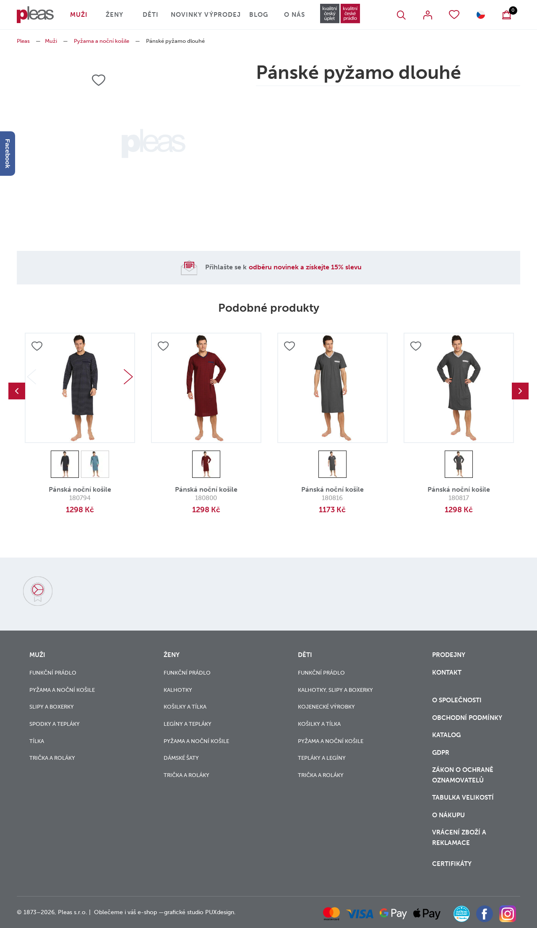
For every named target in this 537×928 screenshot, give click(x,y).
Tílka (36, 741)
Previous (16, 391)
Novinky (186, 14)
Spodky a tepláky (54, 724)
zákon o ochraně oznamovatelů (462, 775)
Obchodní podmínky (467, 718)
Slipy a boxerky (51, 707)
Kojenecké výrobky (326, 707)
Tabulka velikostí (463, 797)
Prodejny (448, 655)
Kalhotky (178, 690)
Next (128, 376)
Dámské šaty (181, 758)
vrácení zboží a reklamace (459, 838)
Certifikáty (452, 864)
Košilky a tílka (185, 707)
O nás (294, 14)
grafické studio (183, 912)
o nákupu (448, 815)
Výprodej (222, 14)
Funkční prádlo (52, 673)
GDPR (440, 752)
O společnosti (457, 700)
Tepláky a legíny (322, 758)
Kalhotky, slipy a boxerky (335, 690)
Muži (79, 14)
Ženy (114, 14)
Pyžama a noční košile (101, 41)
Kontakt (446, 672)
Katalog (447, 735)
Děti (151, 14)
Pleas (23, 41)
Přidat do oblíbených (37, 346)
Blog (258, 14)
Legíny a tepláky (187, 724)
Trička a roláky (52, 758)
